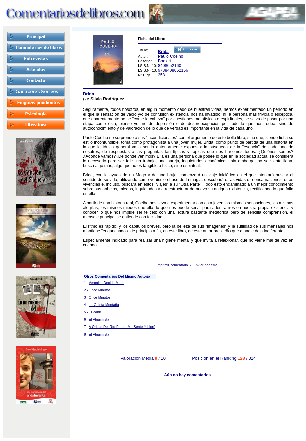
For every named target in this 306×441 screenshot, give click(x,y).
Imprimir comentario (172, 265)
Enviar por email (207, 265)
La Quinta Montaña (104, 305)
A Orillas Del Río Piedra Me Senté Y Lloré (122, 327)
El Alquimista (99, 319)
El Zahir (95, 312)
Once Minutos (100, 290)
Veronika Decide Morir (106, 283)
